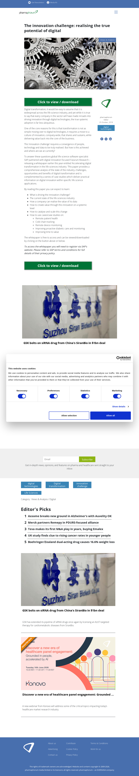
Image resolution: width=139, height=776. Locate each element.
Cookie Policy (72, 749)
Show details (118, 406)
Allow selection (69, 415)
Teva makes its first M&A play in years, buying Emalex (65, 529)
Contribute (71, 743)
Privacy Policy (72, 754)
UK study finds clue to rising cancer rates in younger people (69, 535)
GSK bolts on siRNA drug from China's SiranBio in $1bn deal (64, 343)
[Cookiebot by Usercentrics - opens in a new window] (118, 358)
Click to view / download (58, 102)
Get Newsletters (38, 2)
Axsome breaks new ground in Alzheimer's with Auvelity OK (70, 516)
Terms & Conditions (99, 743)
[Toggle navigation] (117, 12)
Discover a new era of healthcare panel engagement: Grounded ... (68, 694)
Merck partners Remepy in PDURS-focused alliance (63, 522)
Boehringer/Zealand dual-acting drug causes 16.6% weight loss (71, 542)
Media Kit (53, 2)
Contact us (53, 754)
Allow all (110, 415)
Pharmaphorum (29, 747)
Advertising (53, 749)
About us (52, 743)
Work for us (96, 749)
